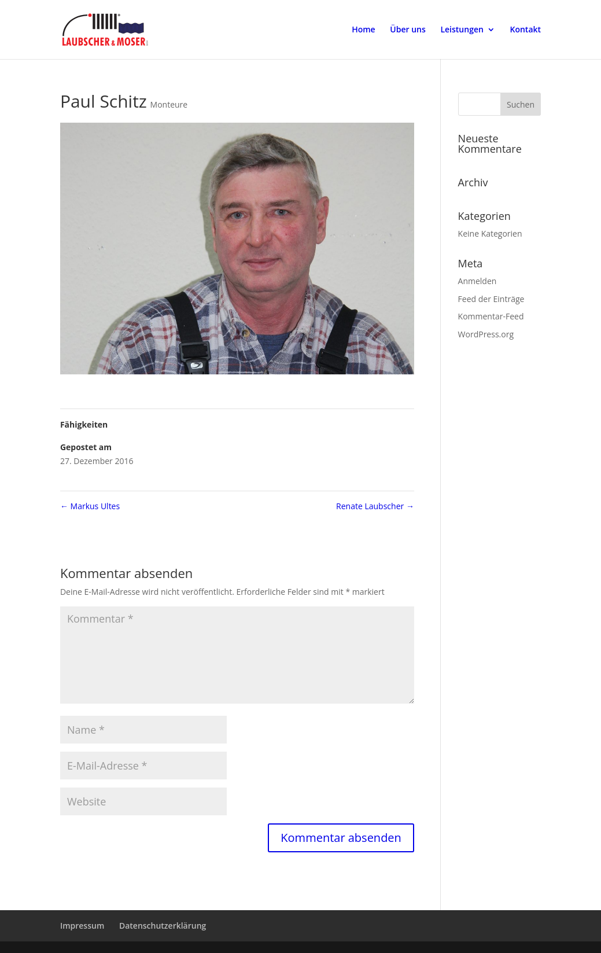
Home (363, 30)
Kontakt (525, 30)
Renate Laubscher (375, 506)
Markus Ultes (90, 506)
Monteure (169, 104)
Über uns (407, 30)
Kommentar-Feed (491, 316)
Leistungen (461, 30)
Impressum (82, 925)
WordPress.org (486, 334)
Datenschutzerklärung (162, 925)
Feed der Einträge (491, 298)
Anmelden (477, 280)
